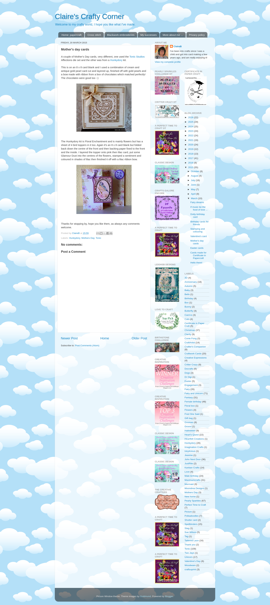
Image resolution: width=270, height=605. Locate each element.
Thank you (190, 544)
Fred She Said (192, 414)
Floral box (190, 405)
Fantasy (189, 397)
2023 (191, 131)
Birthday (189, 298)
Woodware (190, 565)
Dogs (187, 373)
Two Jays (189, 553)
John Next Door (193, 459)
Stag (187, 528)
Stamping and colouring (197, 230)
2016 (191, 162)
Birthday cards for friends (199, 223)
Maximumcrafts (193, 480)
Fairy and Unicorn (194, 393)
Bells (187, 294)
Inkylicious (190, 451)
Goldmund (145, 596)
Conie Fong (191, 338)
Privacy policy (197, 34)
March (194, 198)
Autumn (189, 286)
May (193, 189)
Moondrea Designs (194, 488)
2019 (191, 149)
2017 (191, 158)
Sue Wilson (190, 532)
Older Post (139, 338)
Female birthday (193, 401)
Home (104, 338)
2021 (191, 140)
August (195, 176)
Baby (187, 290)
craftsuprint (190, 569)
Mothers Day (87, 238)
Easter (188, 381)
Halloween (190, 430)
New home (190, 496)
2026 (191, 117)
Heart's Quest (192, 434)
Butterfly (189, 311)
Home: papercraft (72, 34)
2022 (191, 135)
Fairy (187, 389)
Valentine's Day (193, 561)
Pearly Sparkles (193, 500)
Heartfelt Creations (194, 439)
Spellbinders (191, 524)
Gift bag (189, 418)
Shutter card (191, 520)
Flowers (189, 410)
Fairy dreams (197, 202)
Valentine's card (198, 236)
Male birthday (192, 476)
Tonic (98, 238)
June (194, 184)
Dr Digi (188, 377)
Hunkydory (116, 60)
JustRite (189, 463)
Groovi (188, 426)
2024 (191, 126)
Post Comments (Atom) (87, 345)
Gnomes (189, 422)
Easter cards (196, 248)
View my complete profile (168, 62)
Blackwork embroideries (120, 34)
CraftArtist (190, 342)
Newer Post (69, 338)
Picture (188, 511)
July (193, 180)
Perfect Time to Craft (195, 505)
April (193, 194)
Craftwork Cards (193, 353)
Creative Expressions (196, 357)
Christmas (190, 330)
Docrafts (189, 368)
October (195, 171)
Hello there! (196, 262)
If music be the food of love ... (199, 208)
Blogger (169, 596)
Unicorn (189, 557)
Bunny (188, 306)
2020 (191, 144)
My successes (148, 34)
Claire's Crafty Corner (89, 16)
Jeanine (189, 455)
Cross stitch (94, 34)
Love (187, 471)
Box (187, 302)
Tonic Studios (137, 56)
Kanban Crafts (192, 467)
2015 (191, 167)
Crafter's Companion (195, 346)
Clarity (188, 334)
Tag (186, 536)
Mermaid (189, 484)
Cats (187, 319)
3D (186, 277)
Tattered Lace (192, 540)
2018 (191, 153)
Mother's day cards (197, 242)
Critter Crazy (191, 364)
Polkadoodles (192, 516)
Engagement (191, 385)
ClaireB (177, 46)
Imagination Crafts (194, 447)
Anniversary (191, 282)
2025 (191, 122)
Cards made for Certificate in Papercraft (198, 255)
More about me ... (173, 34)
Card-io (188, 315)
